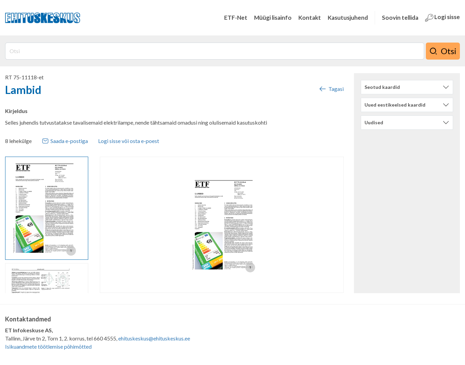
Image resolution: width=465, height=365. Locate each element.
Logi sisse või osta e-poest (128, 141)
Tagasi (331, 89)
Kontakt (309, 17)
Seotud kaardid (382, 87)
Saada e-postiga (65, 141)
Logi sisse (442, 17)
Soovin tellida (400, 17)
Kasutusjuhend (348, 17)
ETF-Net (235, 17)
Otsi (442, 51)
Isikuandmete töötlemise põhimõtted (48, 346)
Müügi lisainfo (273, 17)
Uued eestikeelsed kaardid (395, 105)
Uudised (374, 122)
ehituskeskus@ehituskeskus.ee (154, 338)
